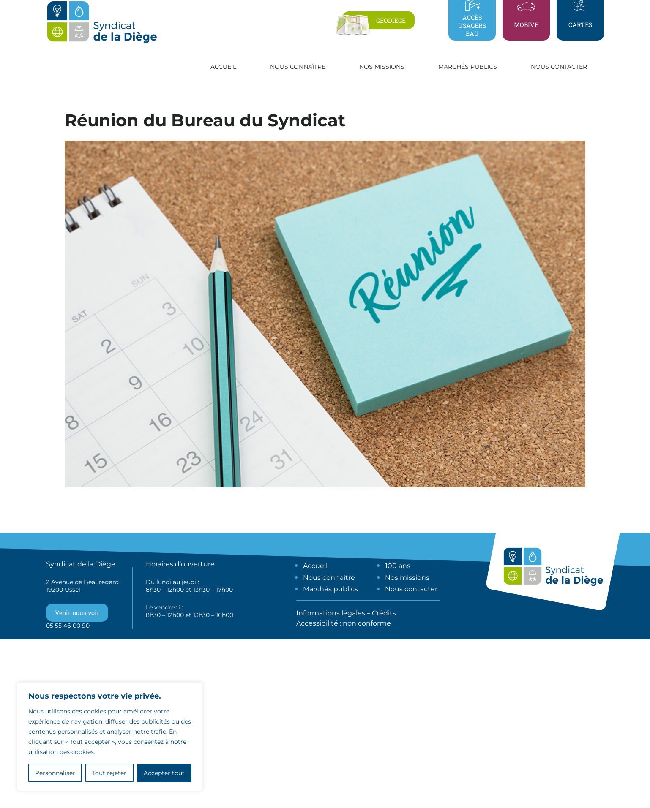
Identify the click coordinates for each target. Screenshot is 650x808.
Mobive (526, 25)
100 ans (397, 566)
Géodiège (391, 20)
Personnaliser (55, 773)
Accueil (223, 67)
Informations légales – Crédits (346, 613)
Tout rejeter (109, 773)
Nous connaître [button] (297, 67)
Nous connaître (329, 578)
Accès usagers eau (472, 26)
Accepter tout (164, 773)
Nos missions (407, 578)
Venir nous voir (77, 613)
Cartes (580, 25)
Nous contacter (559, 67)
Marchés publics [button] (467, 67)
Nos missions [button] (381, 67)
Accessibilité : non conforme (343, 623)
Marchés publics (330, 589)
